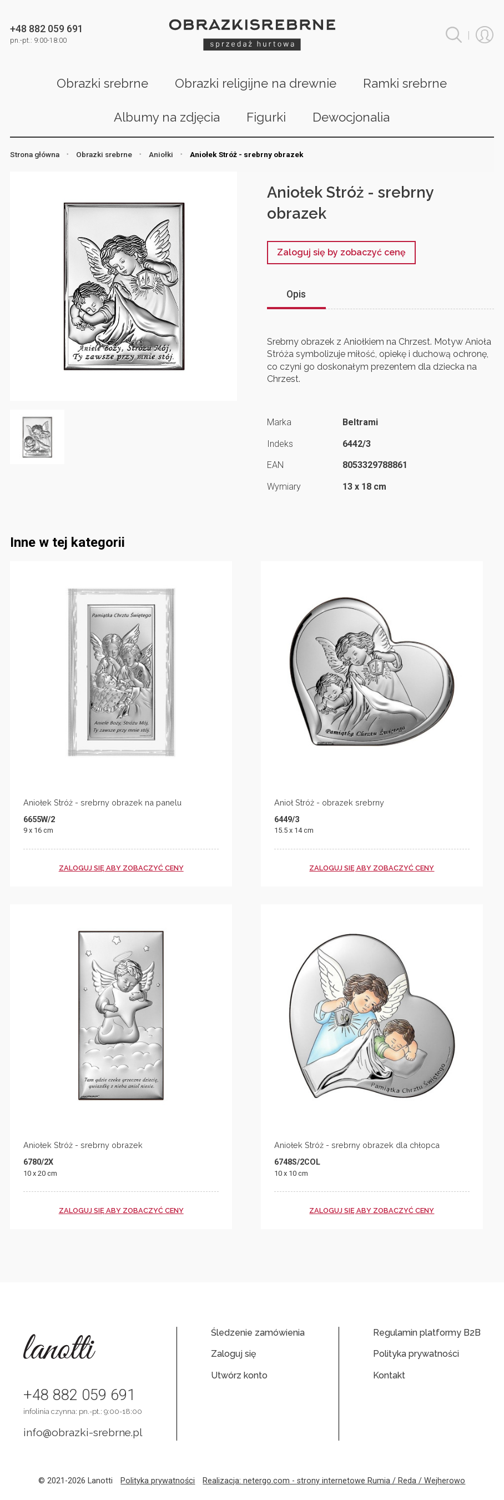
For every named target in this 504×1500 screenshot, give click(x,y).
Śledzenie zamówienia (258, 1332)
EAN (275, 465)
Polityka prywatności (416, 1353)
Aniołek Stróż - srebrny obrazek (83, 1145)
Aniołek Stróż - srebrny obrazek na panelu (102, 802)
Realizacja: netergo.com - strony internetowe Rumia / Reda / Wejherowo (334, 1481)
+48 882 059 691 (79, 1395)
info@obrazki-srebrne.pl (83, 1432)
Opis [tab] (296, 294)
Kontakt (389, 1375)
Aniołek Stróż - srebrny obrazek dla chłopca (357, 1145)
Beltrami (360, 422)
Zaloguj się (233, 1353)
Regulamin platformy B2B (427, 1332)
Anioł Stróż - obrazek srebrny (329, 802)
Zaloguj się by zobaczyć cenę (341, 252)
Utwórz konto (239, 1375)
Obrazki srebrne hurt (252, 35)
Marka (279, 422)
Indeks (280, 444)
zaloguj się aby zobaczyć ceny (121, 868)
